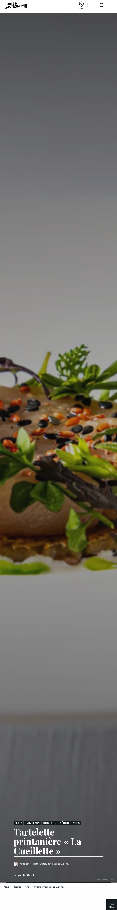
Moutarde (50, 823)
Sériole (65, 823)
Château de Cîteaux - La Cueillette (54, 864)
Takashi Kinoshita (30, 864)
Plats (18, 823)
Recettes (17, 887)
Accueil (7, 887)
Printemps (32, 823)
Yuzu (76, 823)
